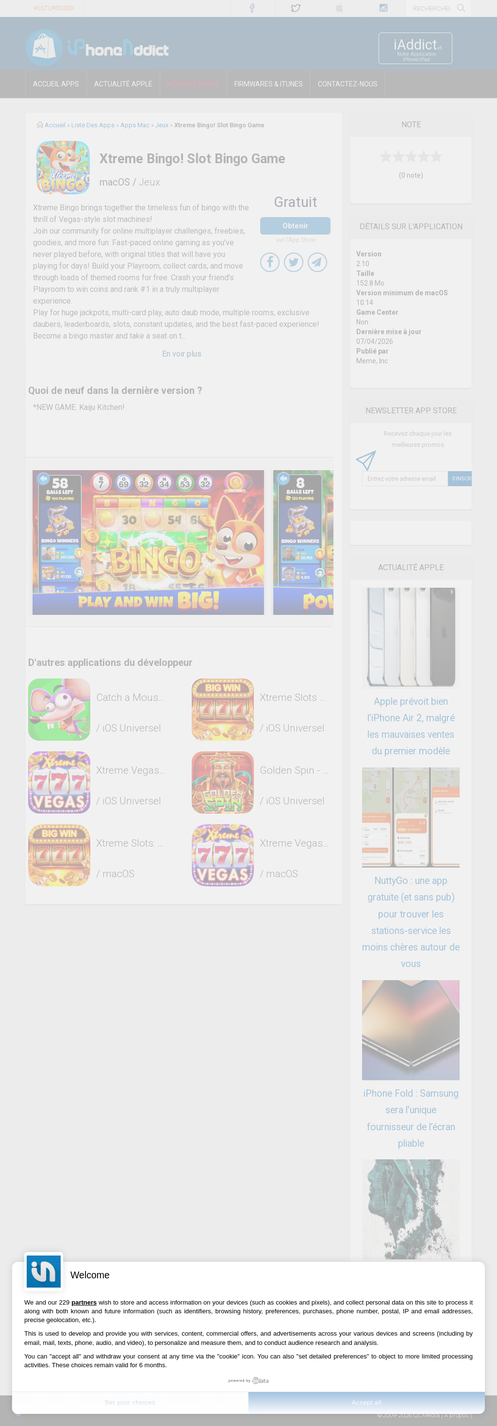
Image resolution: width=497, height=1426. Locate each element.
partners (84, 1302)
